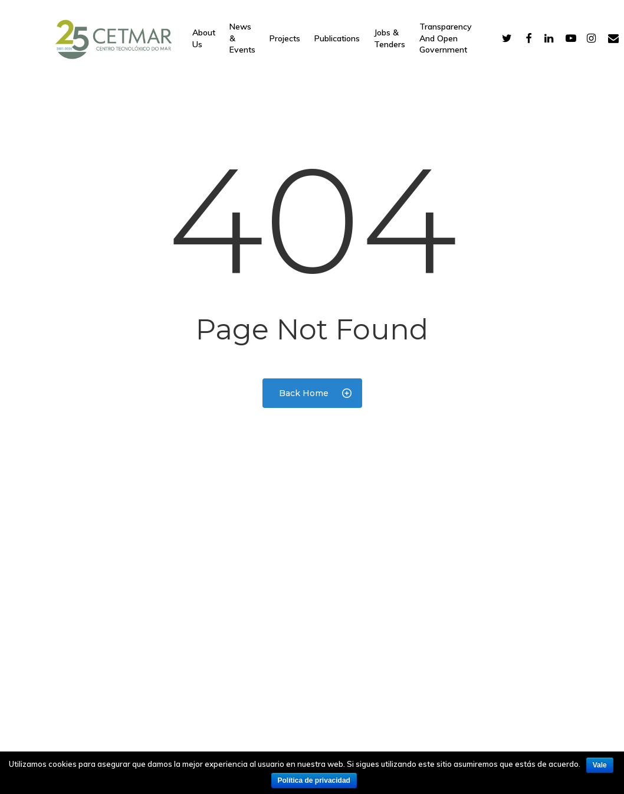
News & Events (242, 38)
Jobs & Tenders (389, 38)
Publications (337, 38)
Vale (600, 765)
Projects (285, 38)
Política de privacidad (314, 780)
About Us (203, 38)
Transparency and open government (445, 38)
